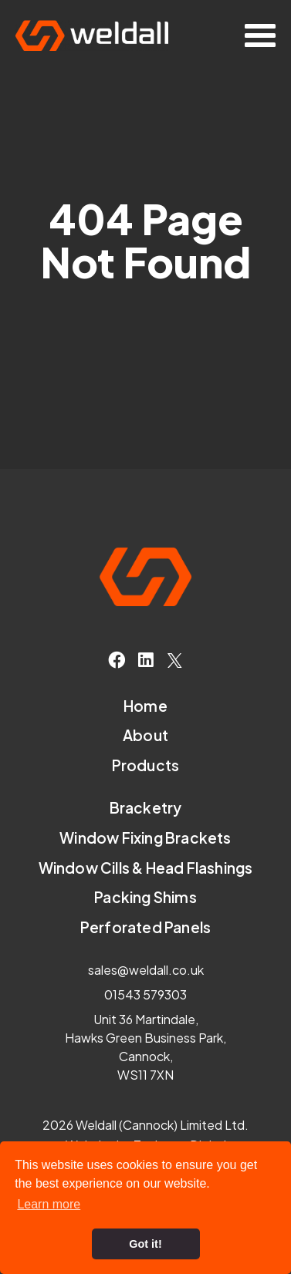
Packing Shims (145, 897)
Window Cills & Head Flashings (146, 868)
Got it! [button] (145, 1244)
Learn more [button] (48, 1204)
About (145, 735)
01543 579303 (145, 994)
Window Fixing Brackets (145, 838)
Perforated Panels (145, 927)
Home (145, 706)
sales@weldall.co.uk (146, 970)
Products (146, 765)
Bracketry (146, 808)
